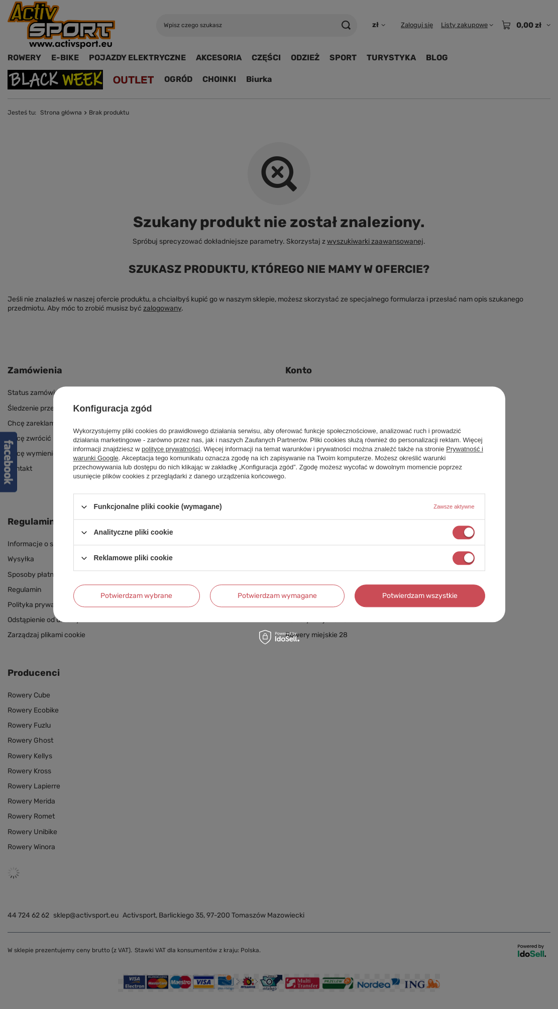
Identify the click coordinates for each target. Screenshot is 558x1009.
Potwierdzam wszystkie (420, 595)
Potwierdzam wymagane (277, 595)
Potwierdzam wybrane (136, 595)
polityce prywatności (171, 449)
